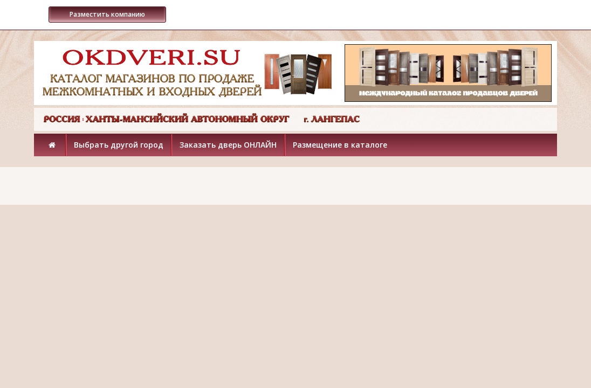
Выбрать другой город (118, 145)
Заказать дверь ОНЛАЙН (228, 145)
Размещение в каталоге (340, 145)
